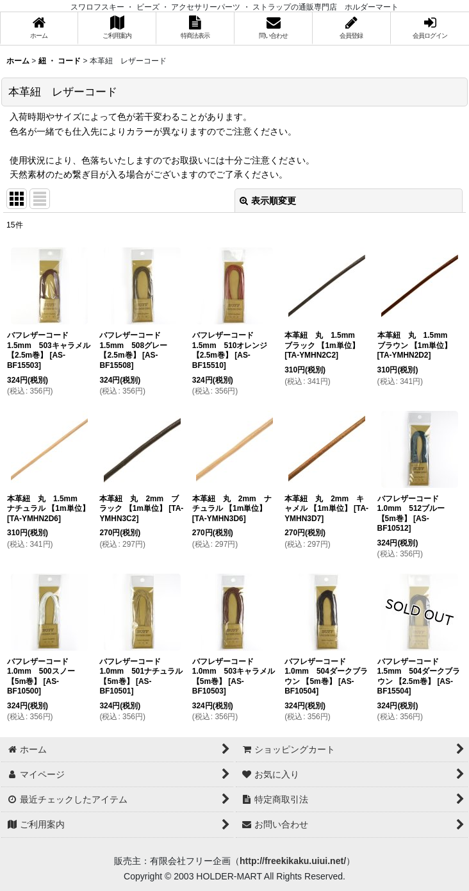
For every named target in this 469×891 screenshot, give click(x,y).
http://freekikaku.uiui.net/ (293, 861)
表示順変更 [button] (268, 201)
